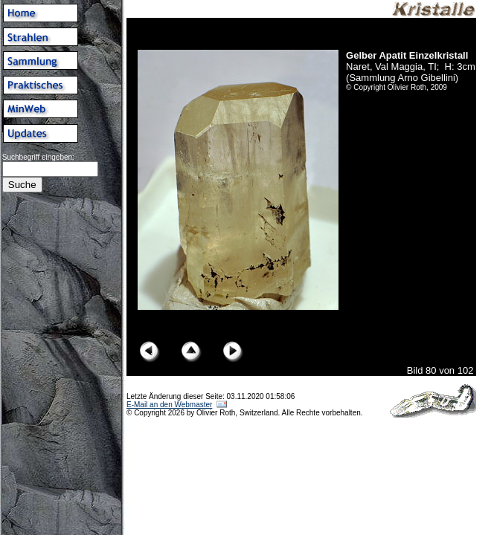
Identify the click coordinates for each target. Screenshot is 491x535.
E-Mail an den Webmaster (169, 405)
